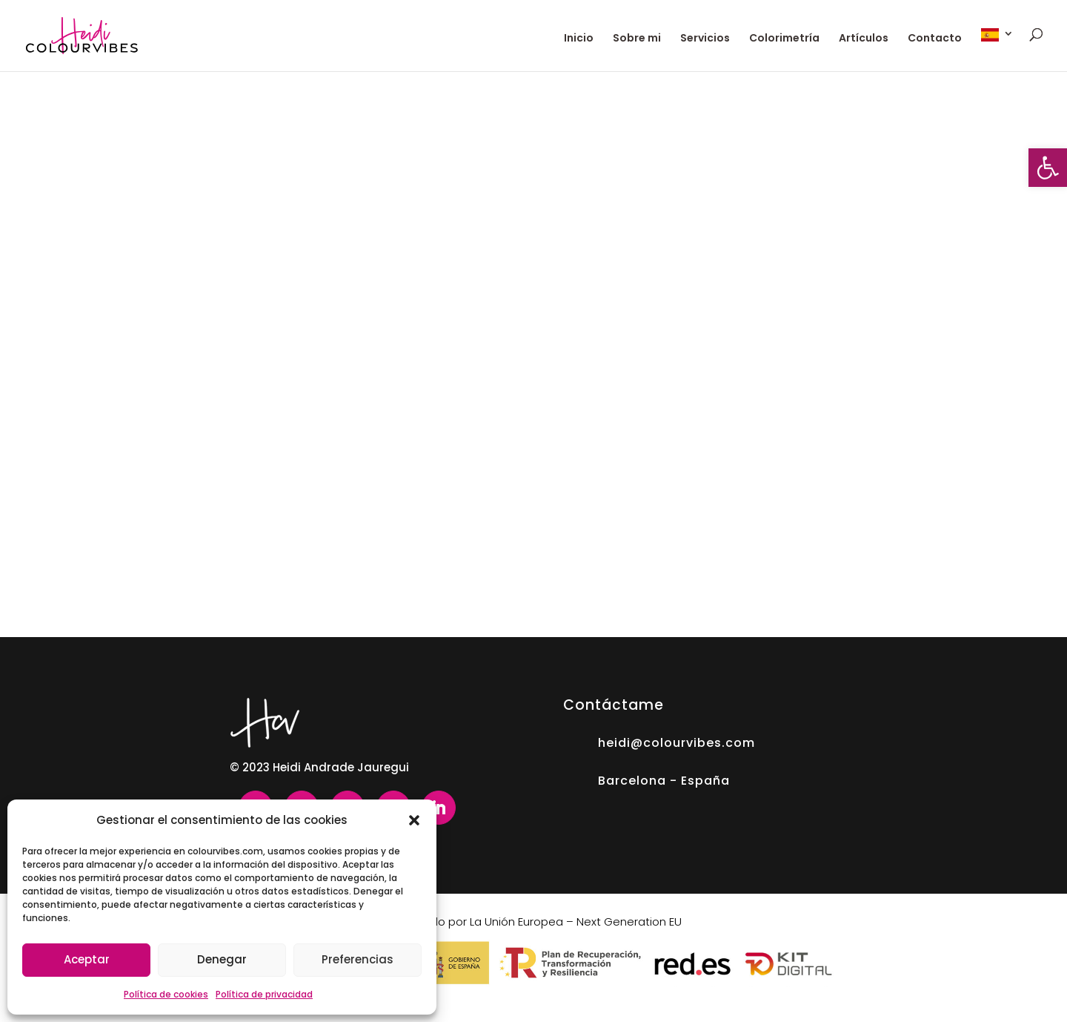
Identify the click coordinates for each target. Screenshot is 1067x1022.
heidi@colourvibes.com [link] (676, 742)
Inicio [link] (579, 39)
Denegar (222, 959)
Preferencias (357, 959)
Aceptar (87, 959)
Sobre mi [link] (637, 39)
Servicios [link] (705, 39)
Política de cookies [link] (166, 994)
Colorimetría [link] (784, 39)
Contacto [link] (935, 39)
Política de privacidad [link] (264, 994)
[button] (414, 820)
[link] (1047, 167)
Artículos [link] (863, 39)
